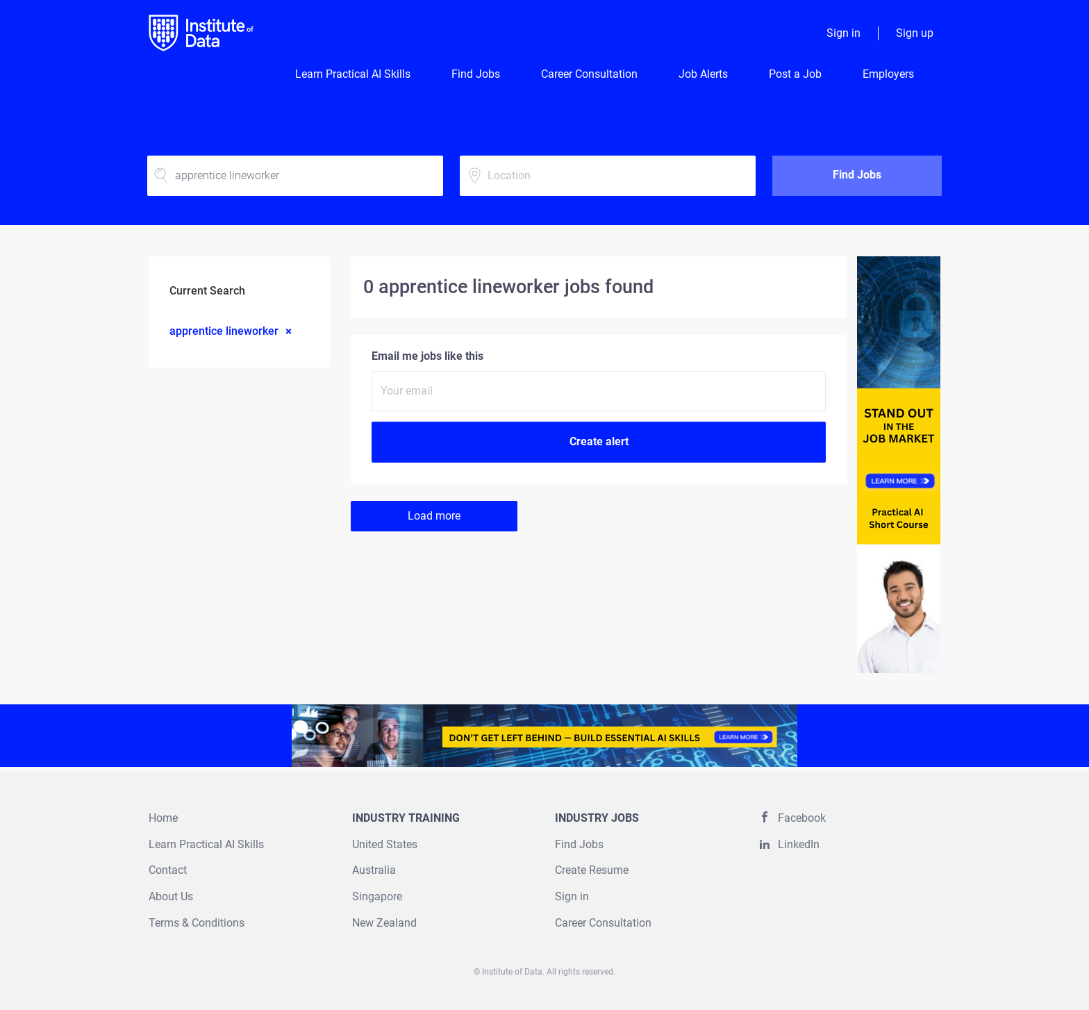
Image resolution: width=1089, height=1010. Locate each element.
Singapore (377, 896)
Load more (434, 515)
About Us (171, 896)
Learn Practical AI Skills (206, 844)
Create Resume (592, 870)
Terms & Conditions (196, 922)
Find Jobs (857, 174)
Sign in (843, 33)
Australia (374, 870)
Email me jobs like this (427, 356)
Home (163, 818)
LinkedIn (799, 844)
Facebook (802, 818)
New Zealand (384, 922)
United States (384, 844)
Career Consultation (603, 922)
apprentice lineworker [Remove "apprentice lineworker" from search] (224, 330)
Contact (168, 870)
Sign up (914, 33)
